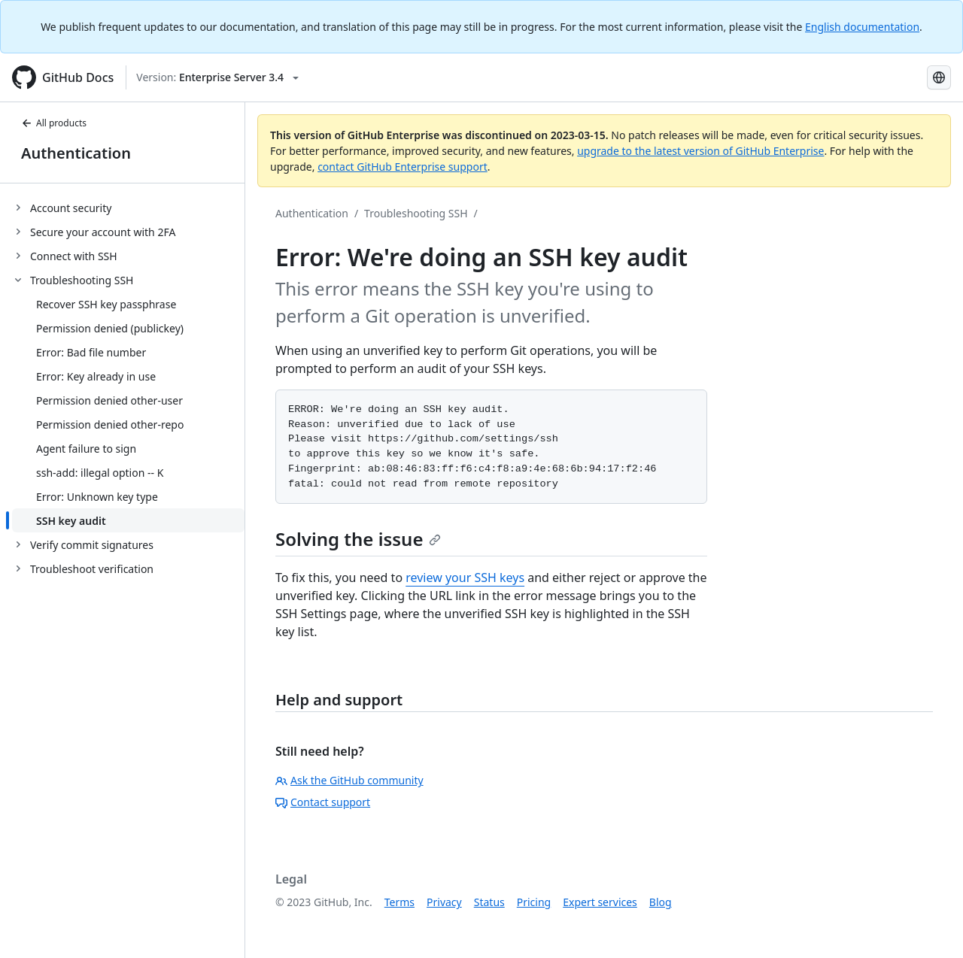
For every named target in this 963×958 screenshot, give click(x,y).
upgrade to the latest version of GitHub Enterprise (700, 151)
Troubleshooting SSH (415, 213)
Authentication (76, 153)
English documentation (862, 27)
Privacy (444, 902)
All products (54, 123)
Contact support (322, 802)
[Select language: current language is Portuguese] (939, 77)
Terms (399, 902)
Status (489, 902)
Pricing (534, 902)
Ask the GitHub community (349, 780)
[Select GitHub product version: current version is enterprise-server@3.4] (217, 77)
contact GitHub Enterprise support (402, 166)
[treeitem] (128, 208)
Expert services (600, 902)
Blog (660, 902)
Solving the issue (358, 538)
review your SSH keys (465, 577)
